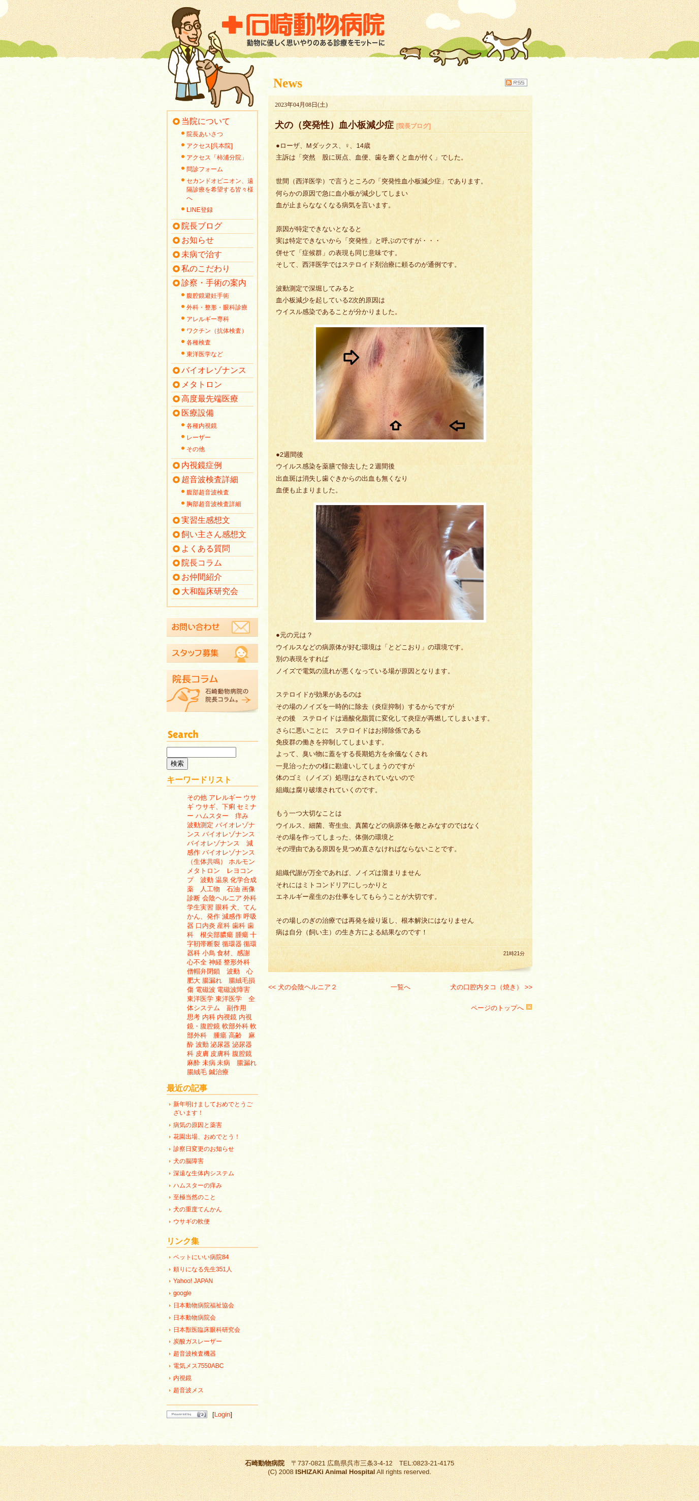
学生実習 (200, 907)
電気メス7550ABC (198, 1365)
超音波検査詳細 (209, 479)
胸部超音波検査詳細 (213, 504)
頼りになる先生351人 (202, 1269)
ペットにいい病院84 (201, 1257)
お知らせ (197, 240)
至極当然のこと (194, 1197)
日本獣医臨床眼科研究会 (206, 1329)
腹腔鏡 (242, 1053)
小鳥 (208, 953)
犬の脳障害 (188, 1161)
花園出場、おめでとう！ (206, 1136)
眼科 (222, 907)
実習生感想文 (205, 520)
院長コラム (201, 562)
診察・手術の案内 (213, 282)
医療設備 (197, 413)
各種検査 (198, 342)
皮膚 (202, 1053)
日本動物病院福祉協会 (203, 1305)
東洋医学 (200, 999)
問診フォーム (204, 169)
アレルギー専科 (207, 319)
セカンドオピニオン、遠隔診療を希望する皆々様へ (219, 189)
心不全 (197, 962)
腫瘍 (241, 935)
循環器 (232, 944)
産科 (223, 925)
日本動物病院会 (194, 1317)
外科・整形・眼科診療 (216, 307)
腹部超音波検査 (207, 492)
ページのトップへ (501, 1008)
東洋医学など (204, 354)
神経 (215, 962)
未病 (208, 1063)
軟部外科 (235, 1026)
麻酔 (193, 1063)
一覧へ (400, 987)
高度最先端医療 (209, 398)
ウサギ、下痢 (215, 806)
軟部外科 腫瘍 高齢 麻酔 (222, 1035)
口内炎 (205, 925)
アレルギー (225, 797)
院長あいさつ (204, 134)
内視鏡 (227, 1017)
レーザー (198, 437)
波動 (202, 1044)
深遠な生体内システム (203, 1173)
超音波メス (188, 1390)
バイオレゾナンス (213, 370)
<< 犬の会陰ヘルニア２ (302, 987)
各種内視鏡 (201, 425)
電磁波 (205, 989)
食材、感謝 (233, 953)
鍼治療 (219, 1072)
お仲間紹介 (201, 577)
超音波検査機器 (194, 1353)
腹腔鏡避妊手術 (207, 295)
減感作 (232, 916)
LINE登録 (199, 209)
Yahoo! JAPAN (193, 1281)
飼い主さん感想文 (213, 534)
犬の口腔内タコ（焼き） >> (491, 987)
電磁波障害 (233, 989)
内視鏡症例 (201, 465)
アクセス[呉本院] (209, 145)
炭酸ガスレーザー (197, 1341)
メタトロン (201, 384)
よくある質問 (205, 548)
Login (222, 1414)
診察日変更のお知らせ (203, 1148)
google (182, 1293)
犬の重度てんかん (197, 1209)
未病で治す (201, 254)
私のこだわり (205, 268)
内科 (208, 1017)
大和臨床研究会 (209, 591)
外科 (250, 898)
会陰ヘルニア (222, 898)
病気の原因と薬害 (197, 1125)
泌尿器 (220, 1044)
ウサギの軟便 (191, 1221)
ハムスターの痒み (197, 1185)
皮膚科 (220, 1053)
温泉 (222, 880)
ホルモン (242, 861)
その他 (195, 449)
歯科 (238, 925)
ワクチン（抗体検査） (216, 330)
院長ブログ (201, 226)
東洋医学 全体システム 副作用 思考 (221, 1008)
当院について (205, 121)
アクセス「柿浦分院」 (216, 157)
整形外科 (237, 962)
